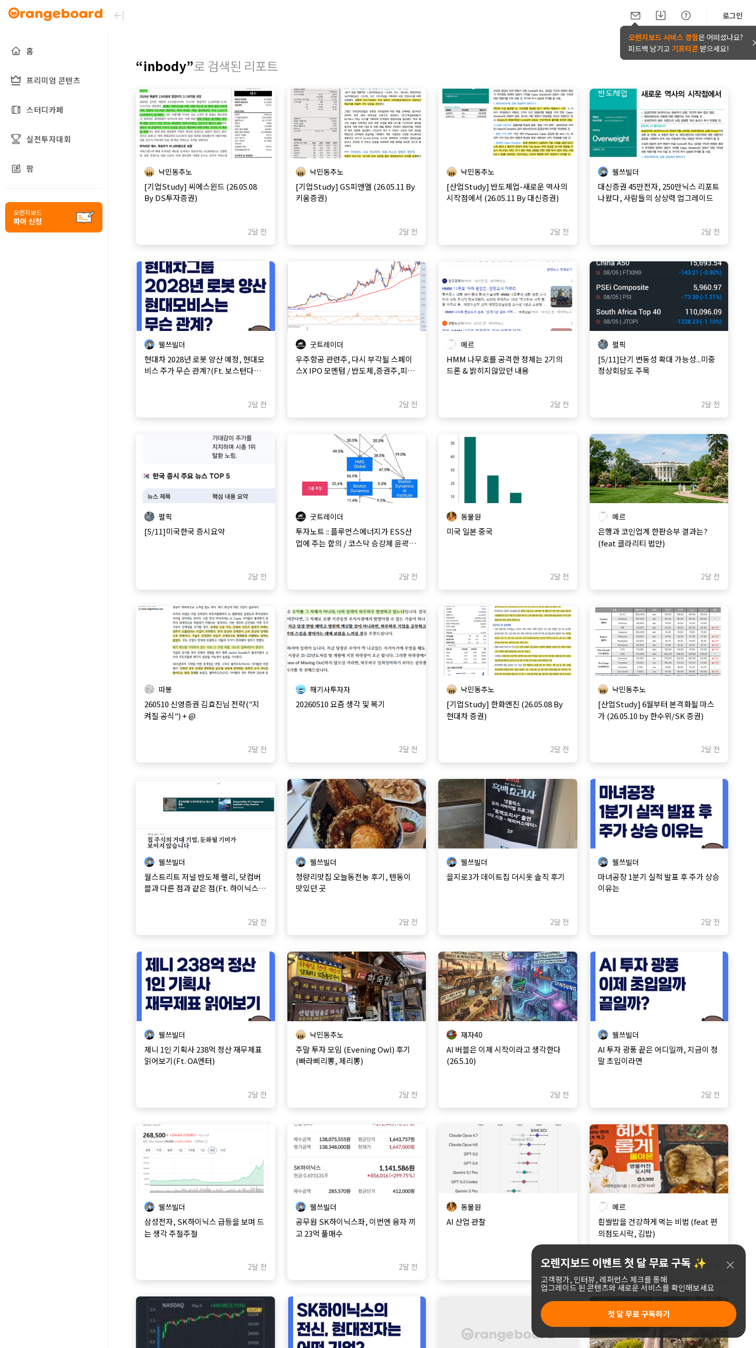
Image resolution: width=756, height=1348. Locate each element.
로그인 (733, 15)
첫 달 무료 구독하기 (639, 1313)
